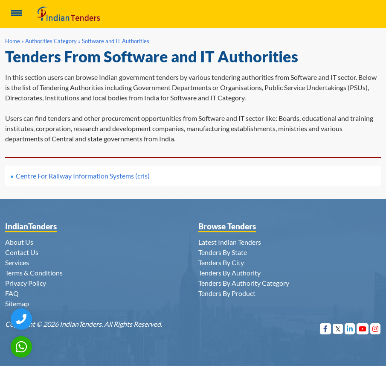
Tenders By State (222, 252)
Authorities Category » (53, 41)
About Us (19, 242)
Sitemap (17, 303)
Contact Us (21, 252)
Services (17, 262)
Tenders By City (221, 262)
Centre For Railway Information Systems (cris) (83, 176)
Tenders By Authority (229, 273)
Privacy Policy (25, 283)
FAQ (12, 293)
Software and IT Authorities (115, 41)
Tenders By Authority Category (243, 283)
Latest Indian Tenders (229, 242)
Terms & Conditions (34, 273)
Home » (14, 41)
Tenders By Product (226, 293)
